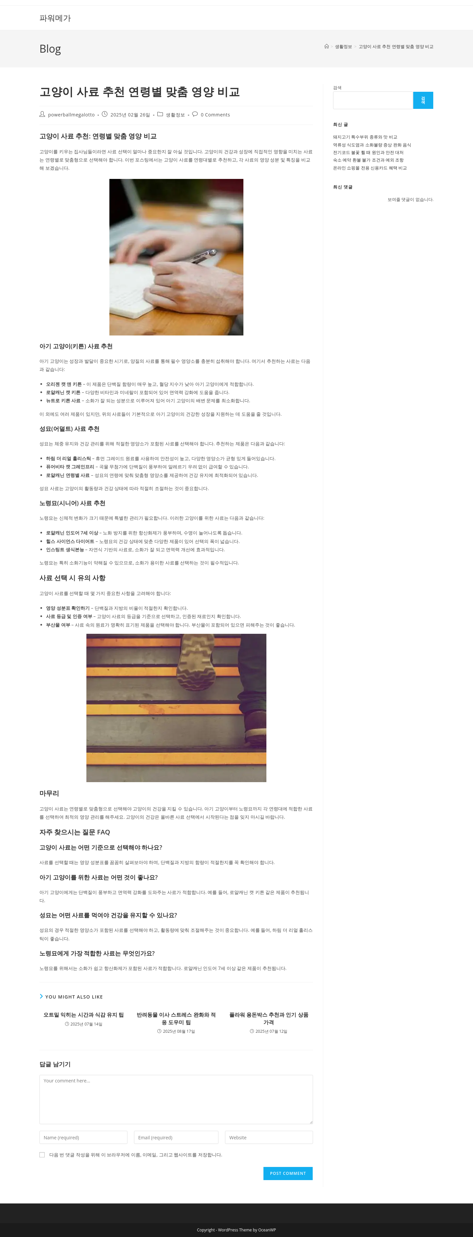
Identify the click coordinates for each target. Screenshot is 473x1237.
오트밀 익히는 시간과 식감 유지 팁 (83, 1014)
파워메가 (55, 17)
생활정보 (175, 114)
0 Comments (215, 114)
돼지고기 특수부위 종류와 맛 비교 (365, 137)
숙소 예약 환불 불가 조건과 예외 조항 (368, 160)
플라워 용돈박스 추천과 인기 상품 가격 (268, 1018)
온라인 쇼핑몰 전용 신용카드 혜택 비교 (370, 168)
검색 (337, 87)
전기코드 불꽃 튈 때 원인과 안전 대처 (368, 152)
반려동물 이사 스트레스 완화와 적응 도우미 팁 (176, 1018)
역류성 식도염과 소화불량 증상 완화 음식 (372, 145)
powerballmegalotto (71, 114)
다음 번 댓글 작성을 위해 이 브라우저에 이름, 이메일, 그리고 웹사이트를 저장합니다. (135, 1154)
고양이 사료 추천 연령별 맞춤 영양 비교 (396, 46)
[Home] (327, 46)
